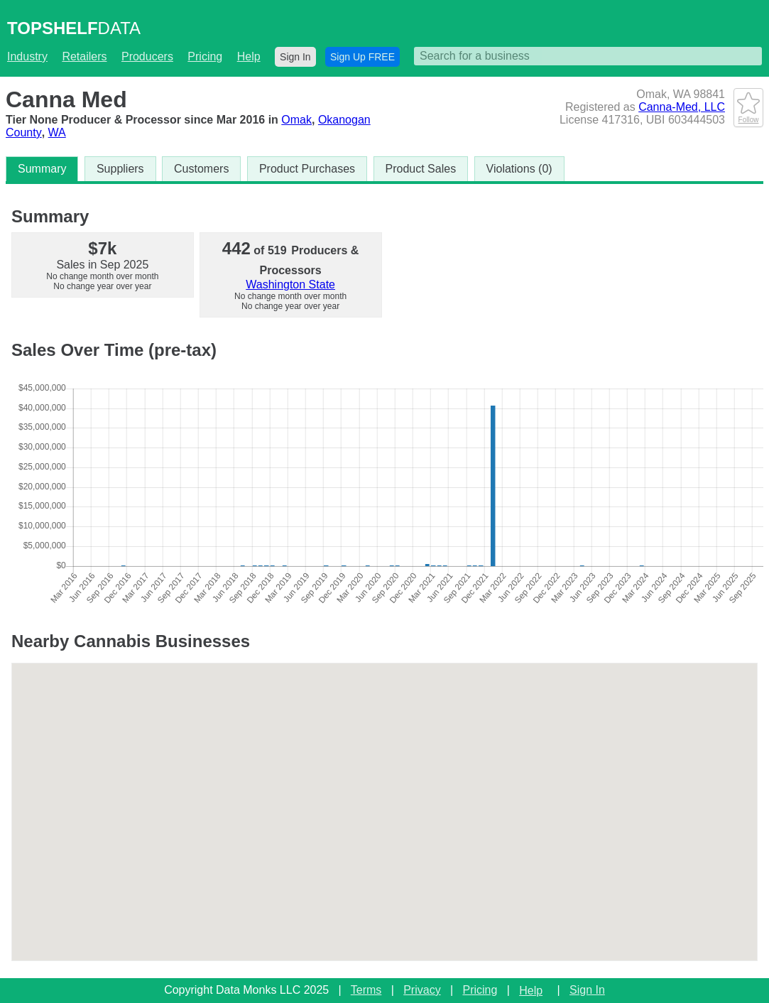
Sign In (295, 57)
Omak (296, 120)
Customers (201, 169)
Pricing (204, 56)
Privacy (421, 990)
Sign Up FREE (362, 57)
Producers (147, 56)
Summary (42, 169)
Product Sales (421, 169)
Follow (748, 116)
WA (57, 132)
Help (249, 56)
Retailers (84, 56)
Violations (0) (519, 169)
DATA (74, 28)
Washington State (290, 284)
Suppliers (120, 169)
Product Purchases (307, 169)
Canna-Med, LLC (681, 107)
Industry (27, 56)
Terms (366, 990)
